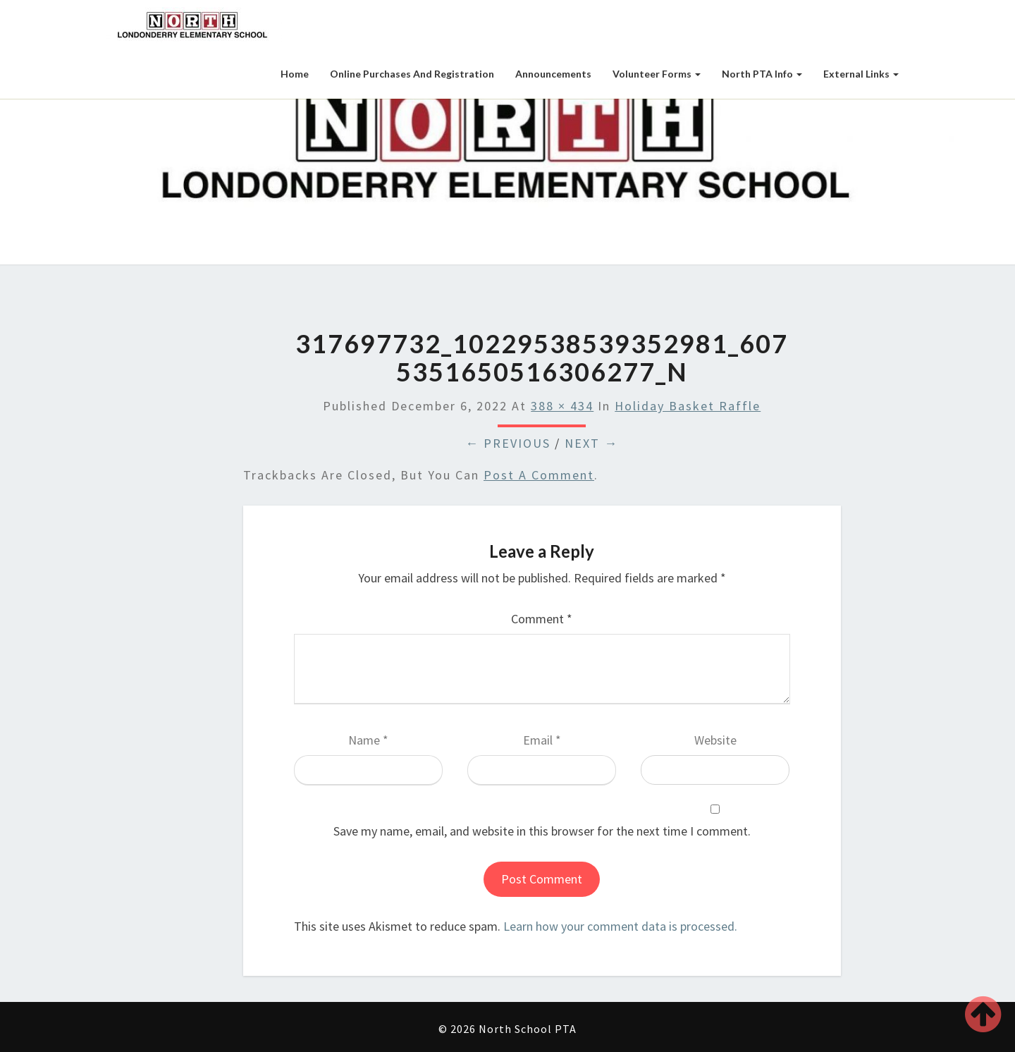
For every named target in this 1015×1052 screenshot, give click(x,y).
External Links (861, 74)
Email (542, 740)
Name (368, 740)
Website (715, 740)
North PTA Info (762, 74)
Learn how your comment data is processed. (620, 926)
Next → (591, 443)
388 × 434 (562, 406)
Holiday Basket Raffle (688, 406)
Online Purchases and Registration (412, 74)
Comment (541, 619)
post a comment (539, 475)
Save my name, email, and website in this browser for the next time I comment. (542, 831)
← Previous (507, 443)
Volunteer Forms (657, 74)
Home (295, 74)
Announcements (553, 74)
